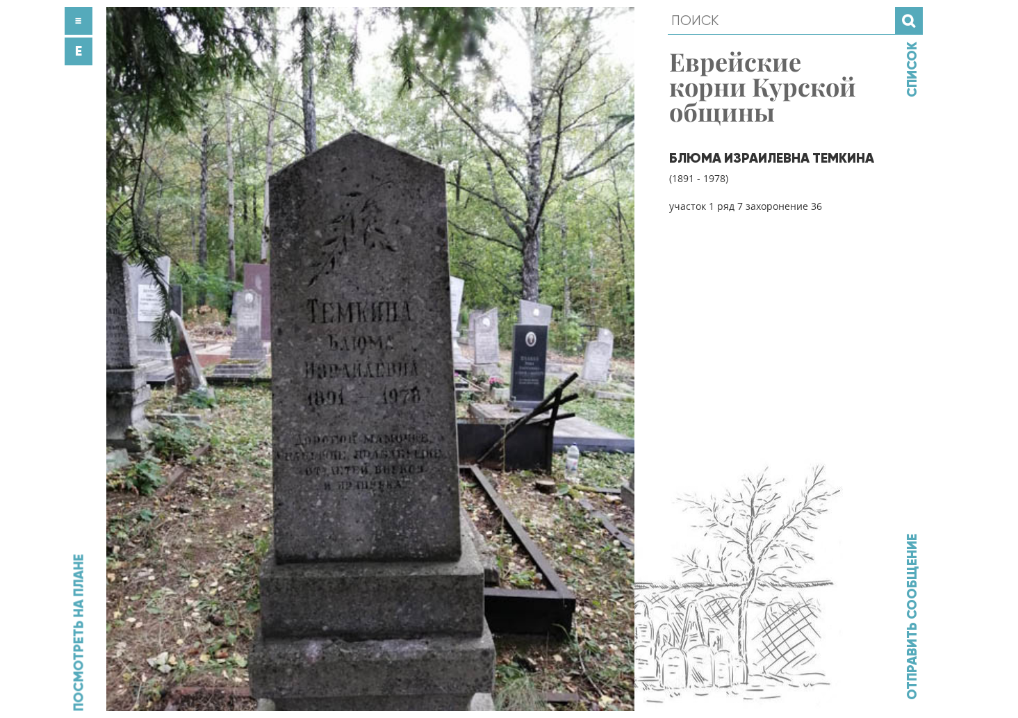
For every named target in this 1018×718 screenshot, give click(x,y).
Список (911, 69)
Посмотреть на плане (77, 632)
